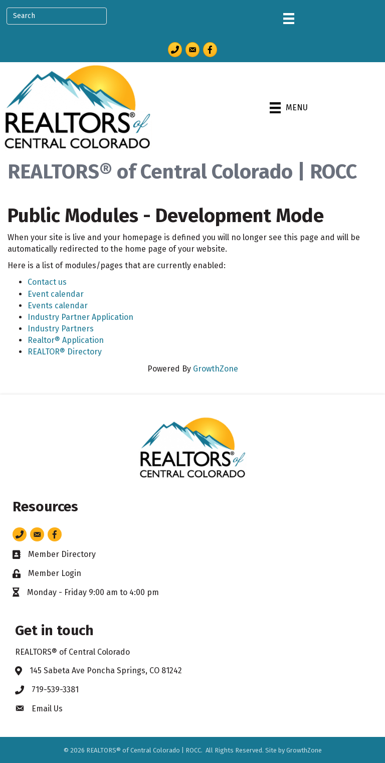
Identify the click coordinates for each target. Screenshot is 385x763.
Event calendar (56, 294)
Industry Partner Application (80, 317)
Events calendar (58, 305)
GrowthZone (215, 368)
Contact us (47, 282)
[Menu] (288, 18)
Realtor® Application (66, 340)
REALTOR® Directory (65, 351)
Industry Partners (61, 328)
